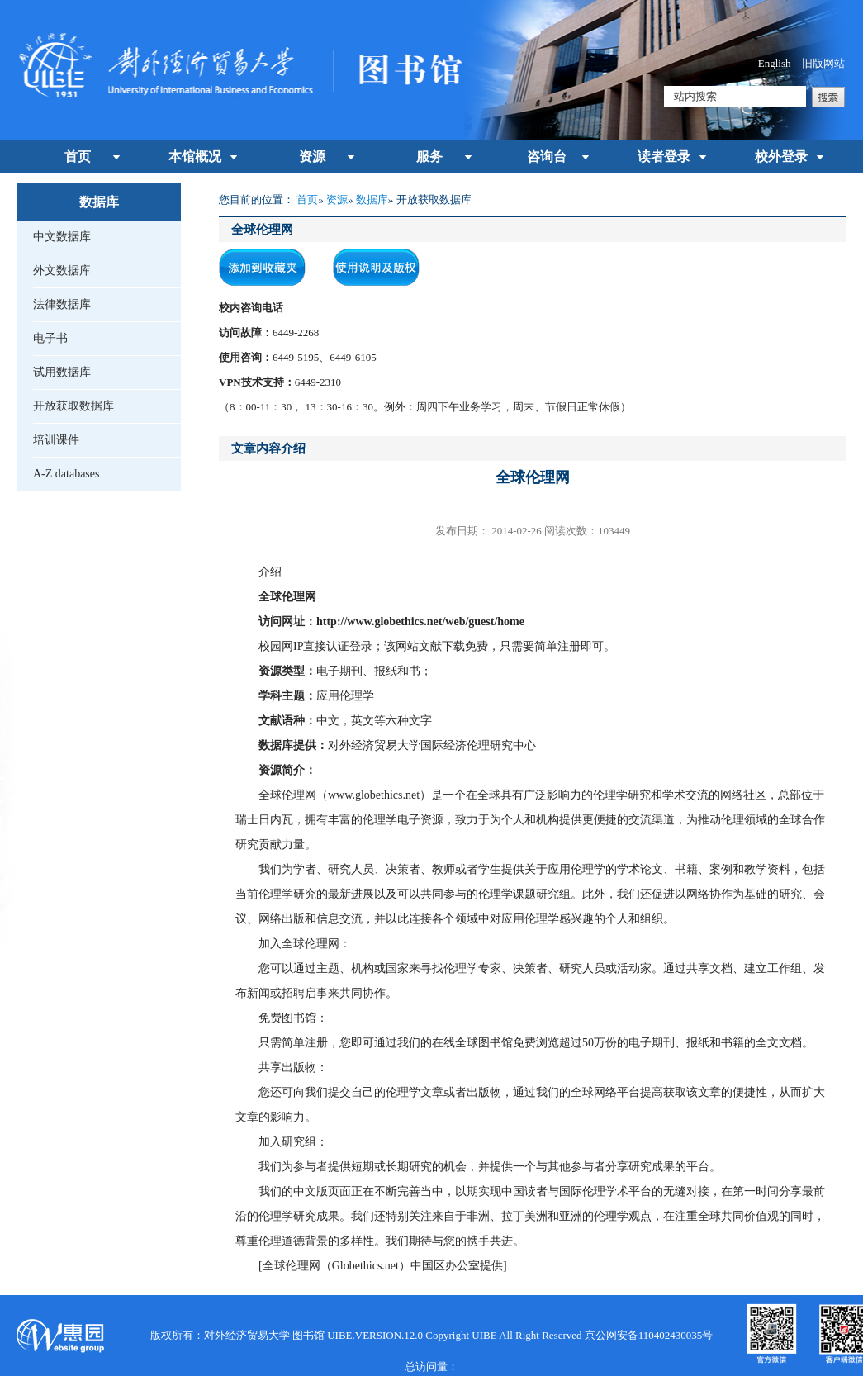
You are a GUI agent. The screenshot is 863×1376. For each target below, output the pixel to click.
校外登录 (781, 156)
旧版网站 (823, 63)
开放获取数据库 (73, 406)
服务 (429, 156)
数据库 (372, 199)
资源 (312, 156)
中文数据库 (62, 236)
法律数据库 (62, 304)
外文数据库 (62, 270)
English (774, 63)
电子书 (50, 338)
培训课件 (56, 440)
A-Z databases (66, 473)
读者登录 (664, 156)
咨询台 (547, 156)
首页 (77, 156)
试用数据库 (62, 372)
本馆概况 (194, 156)
